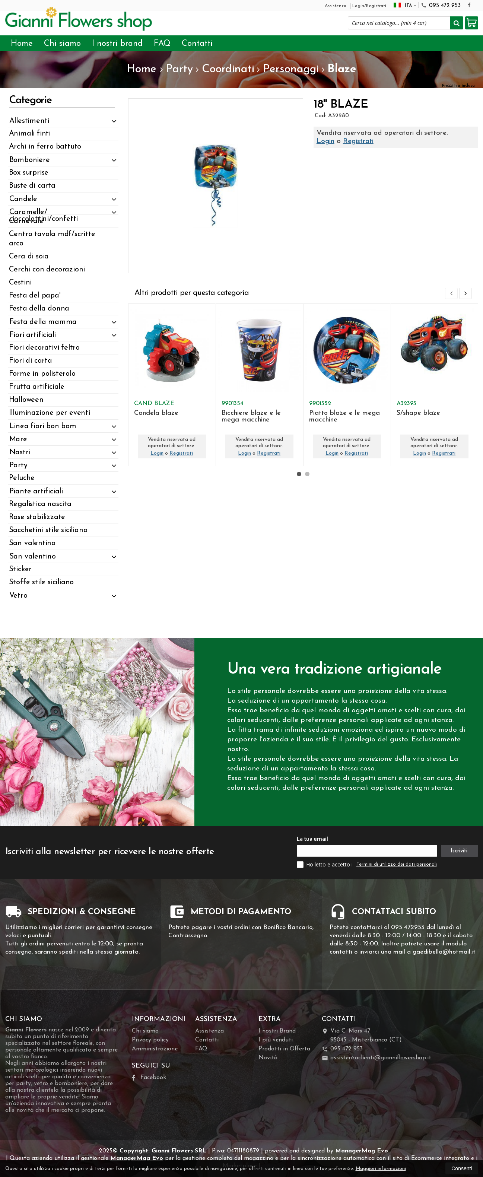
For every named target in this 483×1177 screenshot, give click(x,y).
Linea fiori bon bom (42, 426)
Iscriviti (459, 851)
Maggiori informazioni (381, 1168)
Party (18, 465)
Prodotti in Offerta (284, 1049)
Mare (18, 439)
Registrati (358, 141)
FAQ (162, 43)
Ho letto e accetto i (325, 864)
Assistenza (335, 6)
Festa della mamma (43, 322)
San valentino (32, 556)
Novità (267, 1058)
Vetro (18, 595)
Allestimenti (29, 121)
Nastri (20, 452)
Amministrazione (155, 1049)
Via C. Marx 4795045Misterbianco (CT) (362, 1035)
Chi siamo (62, 43)
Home (22, 43)
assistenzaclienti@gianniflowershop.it (376, 1058)
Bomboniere (29, 160)
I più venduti (275, 1040)
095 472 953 (441, 5)
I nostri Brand (277, 1031)
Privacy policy (150, 1040)
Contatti (197, 43)
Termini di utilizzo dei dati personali (396, 864)
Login (325, 141)
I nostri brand (117, 43)
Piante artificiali (36, 491)
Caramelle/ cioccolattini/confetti (43, 216)
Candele (23, 199)
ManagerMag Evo (361, 1151)
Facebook (149, 1078)
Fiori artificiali (32, 335)
